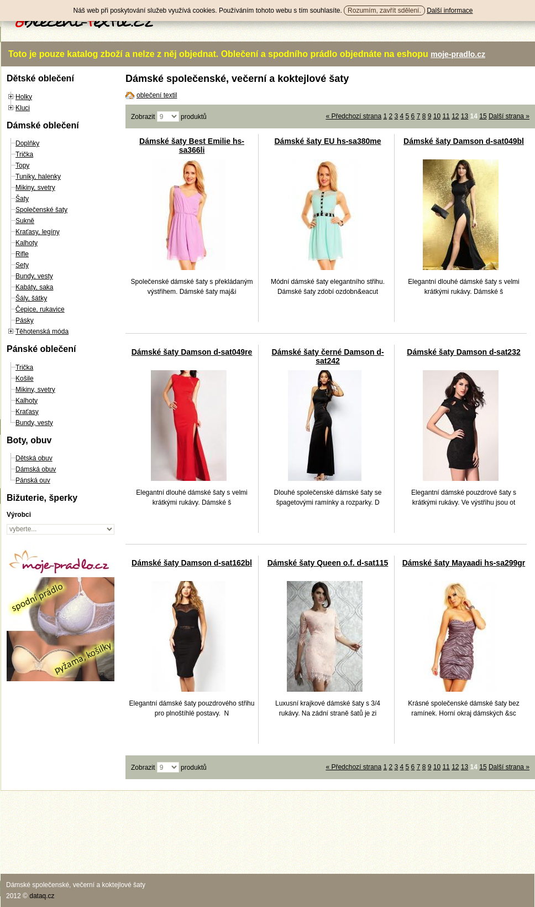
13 (464, 116)
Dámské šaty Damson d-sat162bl (192, 562)
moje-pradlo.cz (458, 54)
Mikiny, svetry (35, 187)
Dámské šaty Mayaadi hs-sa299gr (464, 562)
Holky (23, 97)
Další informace (450, 10)
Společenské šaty (41, 210)
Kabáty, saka (34, 287)
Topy (22, 165)
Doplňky (27, 143)
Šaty (22, 199)
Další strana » (509, 116)
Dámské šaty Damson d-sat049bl (463, 141)
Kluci (22, 108)
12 (455, 116)
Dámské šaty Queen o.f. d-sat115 (328, 562)
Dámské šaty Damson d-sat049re (192, 352)
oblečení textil (157, 95)
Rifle (22, 254)
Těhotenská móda (42, 331)
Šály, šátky (31, 298)
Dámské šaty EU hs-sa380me (327, 141)
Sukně (24, 221)
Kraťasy (27, 412)
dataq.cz (41, 896)
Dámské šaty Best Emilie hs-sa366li (191, 145)
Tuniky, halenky (38, 176)
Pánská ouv (32, 480)
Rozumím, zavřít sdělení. (384, 10)
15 (482, 116)
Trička (24, 154)
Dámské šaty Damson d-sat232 (463, 352)
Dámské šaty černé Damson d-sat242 (327, 356)
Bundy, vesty (34, 276)
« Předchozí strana (353, 116)
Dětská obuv (34, 458)
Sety (22, 265)
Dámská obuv (35, 469)
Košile (24, 378)
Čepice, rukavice (40, 309)
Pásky (24, 320)
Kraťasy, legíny (37, 232)
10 (436, 116)
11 (445, 116)
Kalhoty (26, 243)
